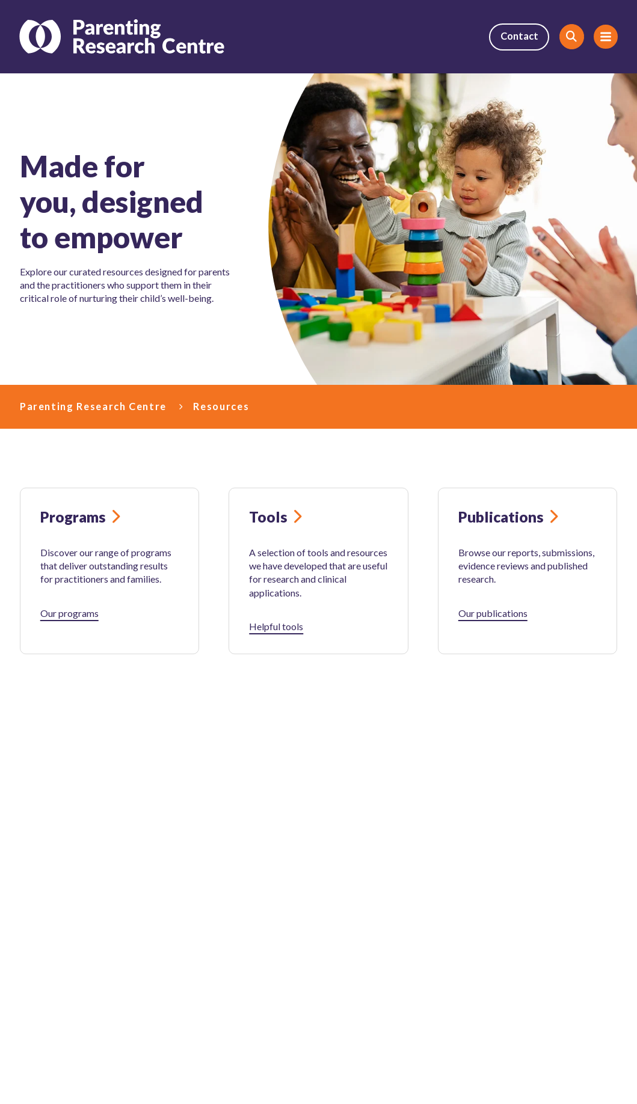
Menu (601, 37)
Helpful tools (276, 626)
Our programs (69, 613)
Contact (518, 37)
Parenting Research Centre (93, 406)
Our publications (493, 613)
